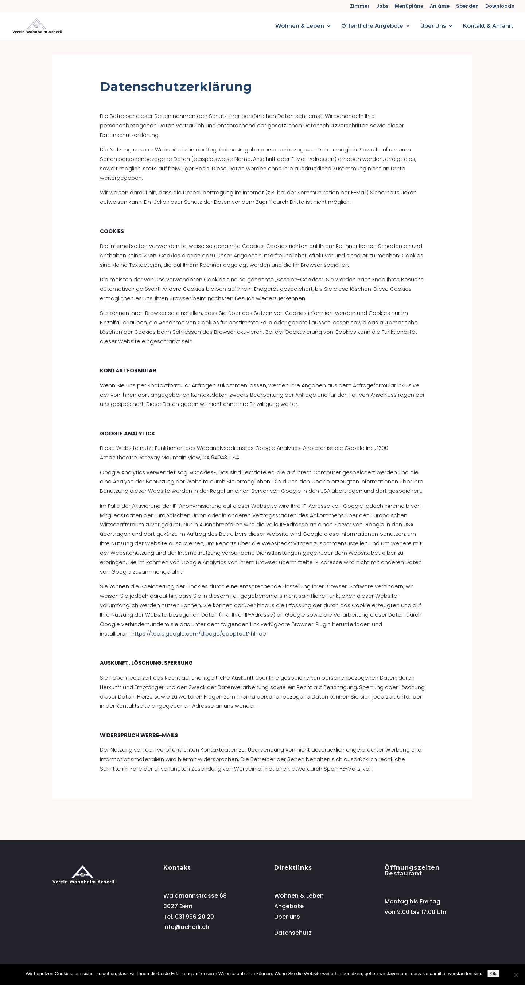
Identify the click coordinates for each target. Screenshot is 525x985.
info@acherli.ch (186, 927)
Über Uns (433, 26)
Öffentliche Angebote (372, 26)
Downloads (499, 6)
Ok (493, 973)
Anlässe (440, 6)
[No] (516, 974)
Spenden (467, 6)
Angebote (289, 906)
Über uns (287, 917)
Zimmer (360, 6)
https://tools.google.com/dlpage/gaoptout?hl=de (198, 633)
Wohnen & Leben (299, 26)
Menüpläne (409, 6)
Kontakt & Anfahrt (488, 26)
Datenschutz (293, 933)
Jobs (382, 6)
